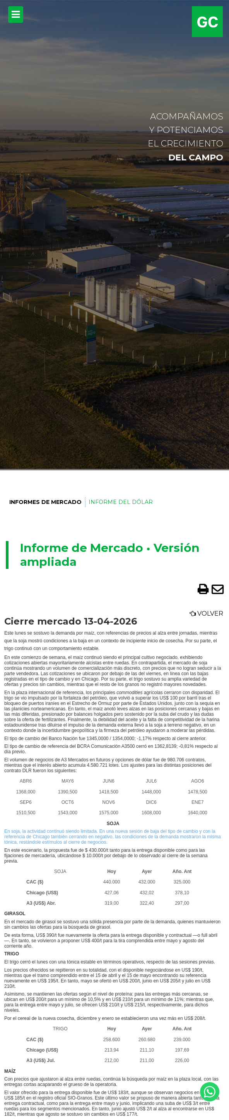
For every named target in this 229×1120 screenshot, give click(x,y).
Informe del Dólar (121, 502)
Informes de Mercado (45, 502)
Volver (206, 613)
